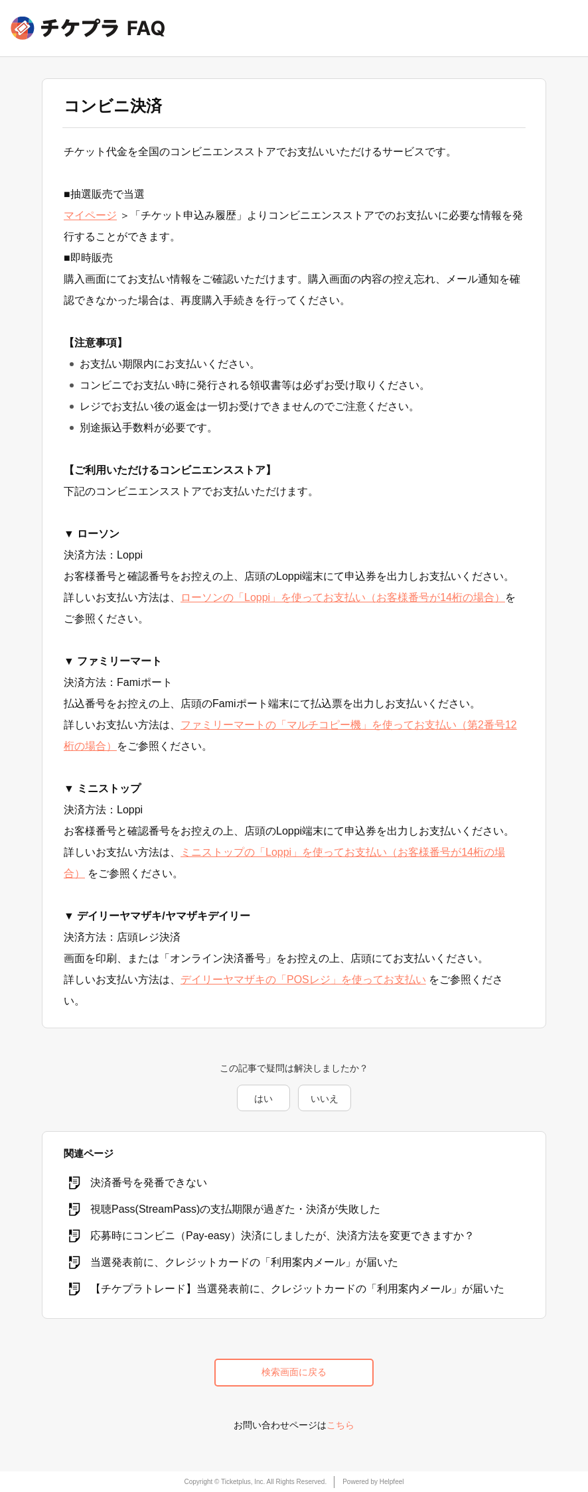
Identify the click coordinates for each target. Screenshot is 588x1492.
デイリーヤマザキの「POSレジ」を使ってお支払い (303, 979)
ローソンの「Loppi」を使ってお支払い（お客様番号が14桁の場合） (343, 597)
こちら (340, 1425)
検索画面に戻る (294, 1372)
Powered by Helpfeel (373, 1481)
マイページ (90, 215)
